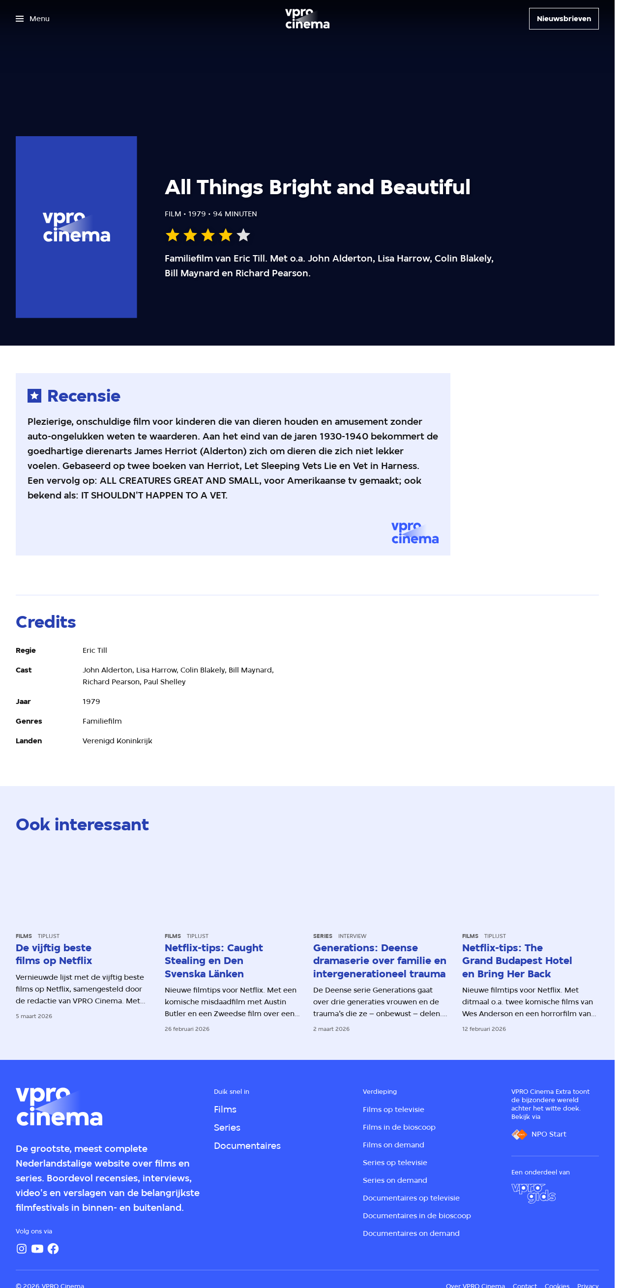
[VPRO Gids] (533, 1193)
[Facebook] (53, 1249)
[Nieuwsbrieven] (564, 18)
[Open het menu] (33, 18)
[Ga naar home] (307, 19)
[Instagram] (22, 1249)
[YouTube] (37, 1249)
